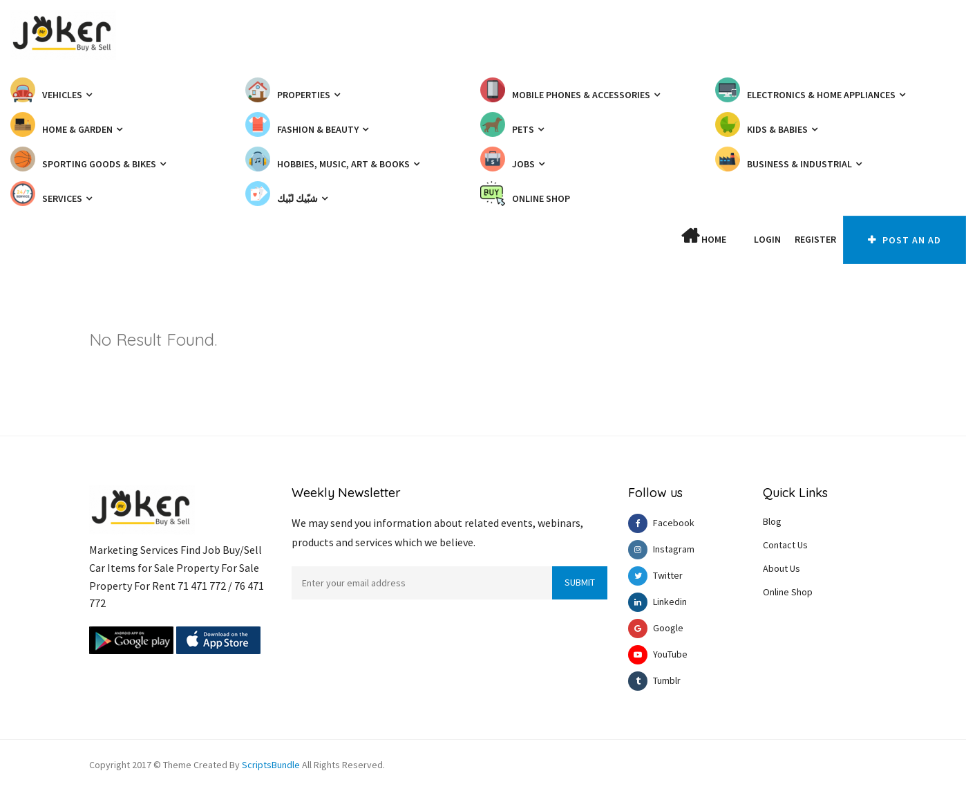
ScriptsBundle (271, 765)
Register (815, 239)
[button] (740, 239)
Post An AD (904, 240)
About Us (781, 568)
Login (767, 239)
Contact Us (785, 545)
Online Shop (788, 592)
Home (703, 236)
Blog (772, 521)
